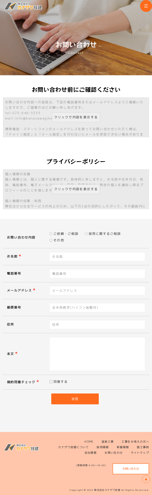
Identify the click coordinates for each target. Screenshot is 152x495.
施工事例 (143, 447)
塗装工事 (108, 441)
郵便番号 (14, 307)
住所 (10, 324)
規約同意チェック (21, 382)
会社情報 (91, 453)
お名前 (12, 256)
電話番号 (14, 273)
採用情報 (103, 447)
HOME (89, 441)
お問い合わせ (113, 453)
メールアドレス (19, 290)
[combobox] (97, 290)
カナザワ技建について (73, 447)
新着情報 (123, 447)
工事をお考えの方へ (135, 441)
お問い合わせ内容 (21, 237)
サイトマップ (140, 453)
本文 (10, 354)
